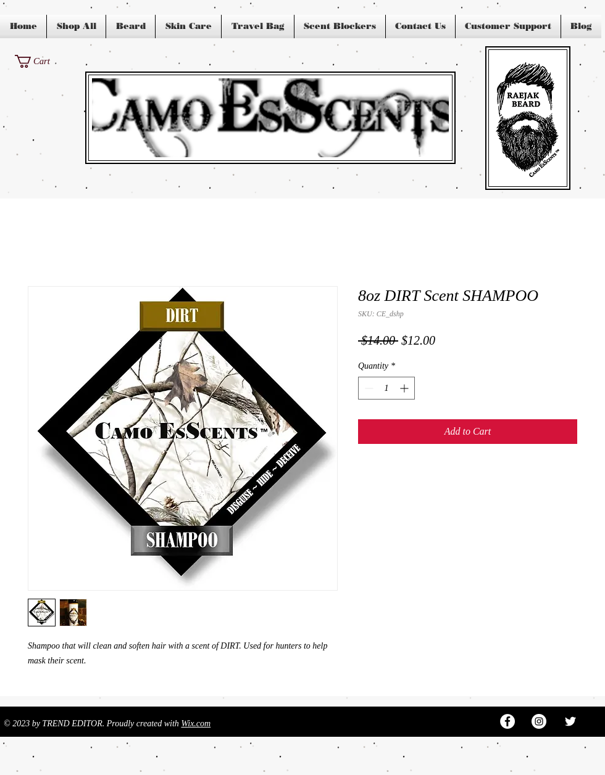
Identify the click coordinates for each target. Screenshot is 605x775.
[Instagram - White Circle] (539, 721)
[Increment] (405, 388)
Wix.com (196, 723)
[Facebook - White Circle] (507, 721)
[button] (40, 61)
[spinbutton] (386, 388)
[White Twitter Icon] (570, 721)
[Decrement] (367, 388)
